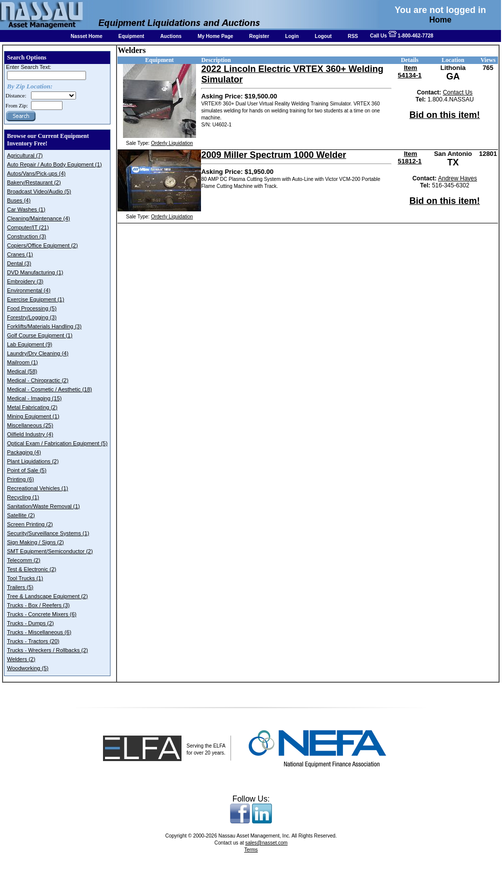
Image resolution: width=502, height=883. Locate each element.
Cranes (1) (20, 254)
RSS (353, 36)
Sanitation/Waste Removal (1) (43, 506)
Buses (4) (18, 200)
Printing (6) (20, 479)
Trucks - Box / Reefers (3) (38, 605)
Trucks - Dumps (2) (30, 623)
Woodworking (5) (27, 668)
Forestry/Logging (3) (31, 317)
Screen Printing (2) (30, 524)
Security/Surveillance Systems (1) (48, 533)
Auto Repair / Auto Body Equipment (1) (54, 164)
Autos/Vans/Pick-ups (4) (36, 173)
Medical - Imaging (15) (34, 398)
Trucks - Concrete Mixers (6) (41, 614)
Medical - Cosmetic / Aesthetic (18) (49, 389)
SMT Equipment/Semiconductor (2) (50, 551)
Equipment (131, 36)
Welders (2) (21, 659)
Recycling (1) (23, 497)
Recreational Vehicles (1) (37, 488)
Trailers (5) (20, 587)
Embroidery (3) (25, 281)
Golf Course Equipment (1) (39, 335)
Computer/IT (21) (28, 227)
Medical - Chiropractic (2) (37, 380)
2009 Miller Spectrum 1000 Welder (273, 155)
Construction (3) (26, 236)
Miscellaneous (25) (30, 425)
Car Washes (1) (26, 209)
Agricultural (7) (25, 155)
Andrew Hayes (457, 178)
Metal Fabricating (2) (32, 407)
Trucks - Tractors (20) (33, 641)
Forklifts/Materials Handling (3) (44, 326)
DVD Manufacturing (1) (35, 272)
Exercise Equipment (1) (35, 299)
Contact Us (457, 92)
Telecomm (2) (23, 560)
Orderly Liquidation (172, 143)
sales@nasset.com (267, 843)
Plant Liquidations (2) (32, 461)
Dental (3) (19, 263)
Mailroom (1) (22, 362)
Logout (323, 36)
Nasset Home (86, 36)
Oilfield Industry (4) (30, 434)
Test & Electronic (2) (31, 569)
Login (291, 36)
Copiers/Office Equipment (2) (42, 245)
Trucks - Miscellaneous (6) (39, 632)
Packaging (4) (24, 452)
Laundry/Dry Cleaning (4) (37, 353)
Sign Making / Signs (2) (35, 542)
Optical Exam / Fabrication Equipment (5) (57, 443)
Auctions (171, 36)
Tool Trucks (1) (25, 578)
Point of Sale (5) (26, 470)
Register (259, 36)
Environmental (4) (28, 290)
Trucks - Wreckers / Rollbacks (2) (47, 650)
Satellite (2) (21, 515)
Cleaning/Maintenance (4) (38, 218)
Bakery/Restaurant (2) (34, 182)
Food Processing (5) (31, 308)
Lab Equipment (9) (29, 344)
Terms (251, 850)
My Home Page (215, 36)
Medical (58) (22, 371)
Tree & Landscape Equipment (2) (47, 596)
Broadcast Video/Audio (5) (39, 191)
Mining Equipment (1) (33, 416)
